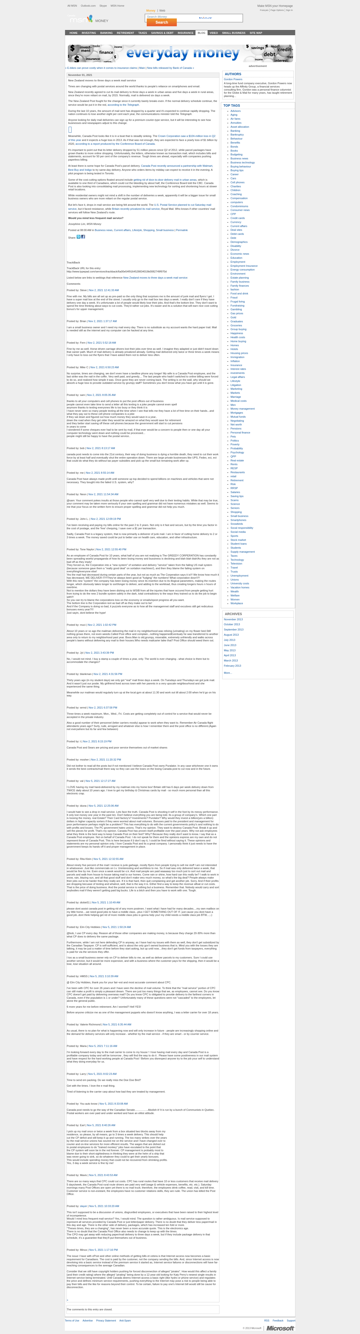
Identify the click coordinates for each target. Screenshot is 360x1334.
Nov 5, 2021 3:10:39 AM (104, 976)
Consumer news (240, 210)
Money (101, 21)
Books (234, 150)
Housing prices (239, 353)
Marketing (236, 388)
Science (235, 504)
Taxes (142, 32)
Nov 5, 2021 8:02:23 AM (102, 1073)
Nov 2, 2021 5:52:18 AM (102, 342)
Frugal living (238, 301)
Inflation (235, 361)
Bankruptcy (237, 134)
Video (214, 32)
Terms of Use (72, 1320)
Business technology (243, 162)
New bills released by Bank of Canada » (170, 67)
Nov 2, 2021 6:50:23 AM (104, 367)
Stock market (238, 539)
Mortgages (237, 412)
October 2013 (232, 624)
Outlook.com (88, 5)
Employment (238, 261)
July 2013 (229, 640)
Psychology (237, 452)
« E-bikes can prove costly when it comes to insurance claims (101, 67)
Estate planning (240, 277)
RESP (234, 468)
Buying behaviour (241, 166)
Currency (236, 222)
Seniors (235, 508)
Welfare (235, 595)
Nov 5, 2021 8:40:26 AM (101, 1125)
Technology (237, 559)
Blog (201, 32)
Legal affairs (238, 377)
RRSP (234, 488)
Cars (233, 178)
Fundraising (237, 305)
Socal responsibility (242, 527)
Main (142, 67)
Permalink (182, 230)
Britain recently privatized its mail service (136, 208)
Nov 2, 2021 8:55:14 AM (100, 472)
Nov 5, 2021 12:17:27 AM (100, 780)
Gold (233, 317)
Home (74, 32)
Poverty (235, 444)
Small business (165, 230)
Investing (89, 32)
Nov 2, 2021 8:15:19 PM (97, 741)
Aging (234, 114)
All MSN (72, 5)
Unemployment (239, 575)
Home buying (238, 341)
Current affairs (122, 230)
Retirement (125, 32)
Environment (238, 273)
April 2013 (230, 655)
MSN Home (117, 5)
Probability (237, 448)
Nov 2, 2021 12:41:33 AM (104, 290)
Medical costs (239, 400)
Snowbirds (237, 523)
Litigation (236, 385)
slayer (83, 1206)
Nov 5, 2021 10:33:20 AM (104, 1206)
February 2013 (232, 665)
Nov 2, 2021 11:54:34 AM (103, 494)
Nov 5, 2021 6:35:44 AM (117, 1024)
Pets (233, 436)
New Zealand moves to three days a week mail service (155, 277)
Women (235, 599)
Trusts (234, 571)
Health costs (238, 337)
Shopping (149, 230)
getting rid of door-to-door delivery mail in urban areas (164, 179)
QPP (233, 456)
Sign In (289, 10)
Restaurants (238, 472)
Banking (106, 32)
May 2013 (230, 650)
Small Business (233, 32)
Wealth (235, 591)
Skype (103, 5)
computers (237, 202)
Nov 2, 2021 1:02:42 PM (102, 624)
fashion (235, 289)
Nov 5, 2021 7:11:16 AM (103, 1046)
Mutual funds (238, 416)
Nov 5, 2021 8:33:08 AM (113, 1103)
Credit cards (238, 218)
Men (233, 404)
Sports (234, 535)
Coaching (236, 194)
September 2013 (234, 629)
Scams (235, 500)
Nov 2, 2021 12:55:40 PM (111, 549)
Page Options (277, 10)
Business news (104, 230)
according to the (123, 104)
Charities (236, 186)
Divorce (235, 249)
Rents (234, 464)
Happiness (237, 333)
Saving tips (237, 496)
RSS (266, 1320)
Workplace (237, 603)
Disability (236, 246)
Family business (240, 281)
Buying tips (237, 170)
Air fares (235, 118)
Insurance (186, 32)
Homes (235, 345)
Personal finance (240, 432)
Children (235, 190)
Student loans (239, 543)
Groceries (236, 325)
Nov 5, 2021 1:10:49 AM (106, 902)
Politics (235, 440)
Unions (235, 579)
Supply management (243, 551)
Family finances (240, 285)
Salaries (235, 492)
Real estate (237, 460)
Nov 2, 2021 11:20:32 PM (106, 759)
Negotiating (237, 420)
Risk (233, 484)
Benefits (235, 142)
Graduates (237, 321)
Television (236, 563)
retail (233, 476)
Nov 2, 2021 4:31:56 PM (108, 674)
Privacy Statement (106, 1320)
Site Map (256, 32)
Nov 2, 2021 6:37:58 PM (103, 707)
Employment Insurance (244, 265)
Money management (243, 408)
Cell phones (237, 182)
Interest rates (238, 368)
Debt (233, 237)
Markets (235, 392)
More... (228, 672)
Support (291, 1320)
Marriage (236, 396)
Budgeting (236, 154)
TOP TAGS (231, 105)
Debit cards (237, 233)
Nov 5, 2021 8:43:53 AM (103, 1175)
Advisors (236, 110)
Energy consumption (243, 269)
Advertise (88, 1320)
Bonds (234, 146)
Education (236, 257)
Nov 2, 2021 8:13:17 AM (101, 448)
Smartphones (238, 520)
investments (238, 373)
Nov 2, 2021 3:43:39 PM (99, 652)
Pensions (236, 428)
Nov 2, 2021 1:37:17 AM (102, 321)
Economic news (240, 253)
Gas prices (237, 313)
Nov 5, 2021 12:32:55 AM (108, 858)
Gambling (236, 309)
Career (235, 174)
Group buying (238, 329)
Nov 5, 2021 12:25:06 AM (103, 805)
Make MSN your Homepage (275, 6)
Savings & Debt (162, 32)
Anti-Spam (125, 1320)
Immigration (237, 357)
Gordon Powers (233, 79)
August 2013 (231, 634)
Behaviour (236, 138)
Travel (234, 567)
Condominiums (239, 206)
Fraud (234, 297)
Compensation (239, 198)
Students (236, 547)
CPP (233, 214)
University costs (240, 583)
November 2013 (233, 619)
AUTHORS (233, 74)
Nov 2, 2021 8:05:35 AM (101, 395)
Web (162, 10)
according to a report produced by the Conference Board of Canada (115, 143)
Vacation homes (240, 587)
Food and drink (239, 293)
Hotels (234, 349)
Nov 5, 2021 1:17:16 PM (103, 1249)
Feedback (278, 1320)
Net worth (236, 424)
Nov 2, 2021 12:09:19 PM (106, 518)
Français (264, 10)
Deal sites (236, 229)
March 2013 (231, 660)
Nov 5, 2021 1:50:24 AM (116, 927)
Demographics (239, 242)
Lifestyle (137, 230)
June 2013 (230, 645)
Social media (238, 531)
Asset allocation (240, 126)
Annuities (236, 122)
